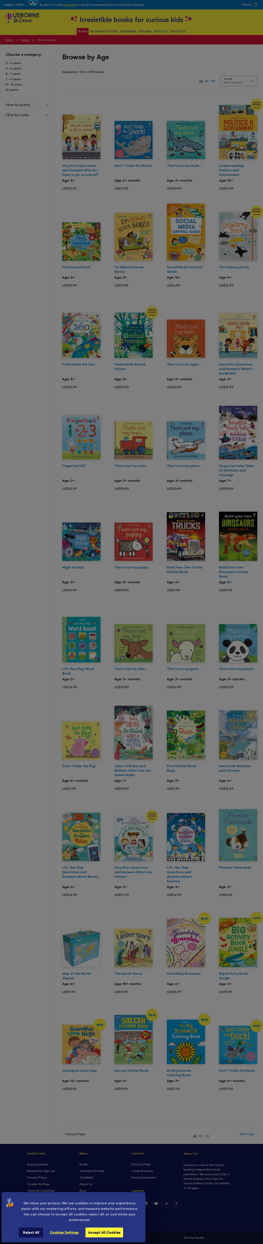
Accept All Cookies (104, 1232)
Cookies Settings (64, 1232)
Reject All (31, 1232)
